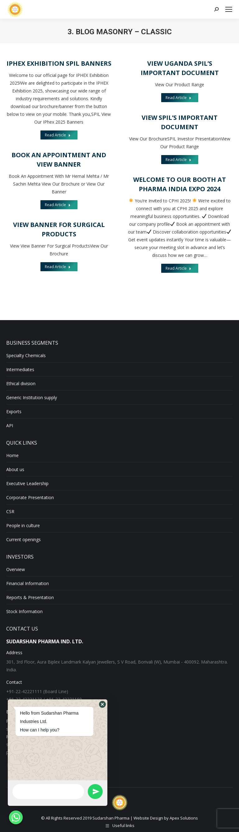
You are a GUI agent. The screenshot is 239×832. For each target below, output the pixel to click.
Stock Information (24, 611)
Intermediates (20, 369)
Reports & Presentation (30, 597)
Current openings (23, 539)
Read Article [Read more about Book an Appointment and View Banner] (58, 204)
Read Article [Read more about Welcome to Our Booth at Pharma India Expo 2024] (178, 268)
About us (15, 469)
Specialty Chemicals (26, 355)
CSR (10, 511)
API (9, 425)
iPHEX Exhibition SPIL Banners (59, 63)
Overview (15, 569)
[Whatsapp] (16, 817)
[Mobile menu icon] (229, 9)
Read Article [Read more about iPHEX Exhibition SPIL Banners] (58, 135)
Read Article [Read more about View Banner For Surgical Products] (57, 265)
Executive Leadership (27, 483)
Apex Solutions (184, 818)
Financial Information (27, 583)
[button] (102, 704)
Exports (13, 411)
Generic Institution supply (31, 397)
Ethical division (20, 383)
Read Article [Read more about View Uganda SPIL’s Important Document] (178, 97)
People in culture (23, 525)
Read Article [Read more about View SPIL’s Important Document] (178, 159)
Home (12, 455)
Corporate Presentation (30, 497)
